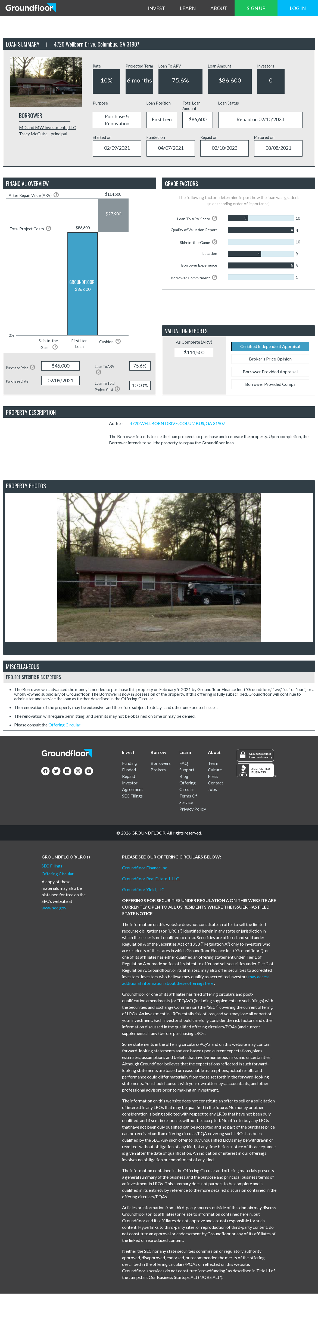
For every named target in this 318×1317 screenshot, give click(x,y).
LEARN (188, 8)
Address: (119, 423)
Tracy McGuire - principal (43, 133)
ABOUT (218, 8)
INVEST (156, 8)
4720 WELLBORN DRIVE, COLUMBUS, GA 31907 (177, 423)
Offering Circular (64, 724)
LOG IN (298, 8)
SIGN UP (256, 8)
